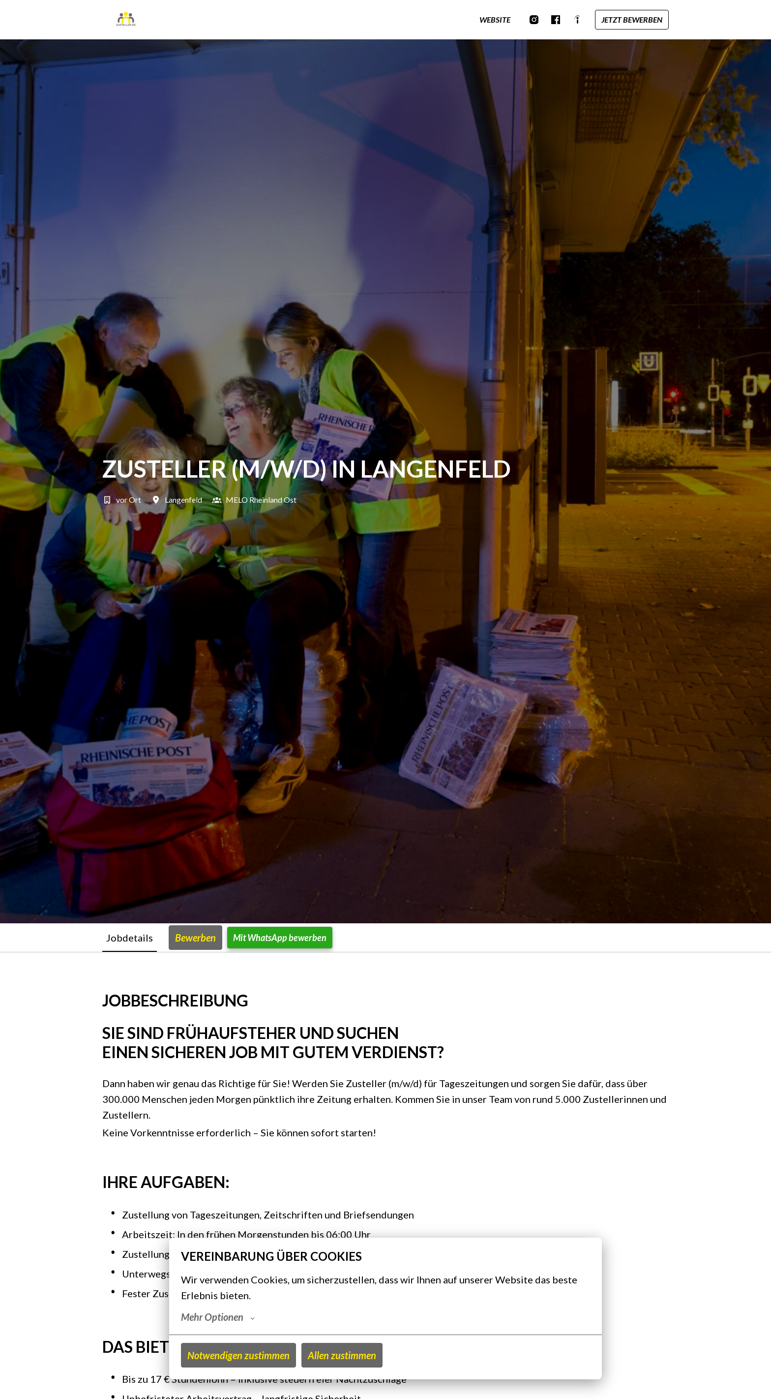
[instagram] (534, 20)
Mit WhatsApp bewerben (279, 937)
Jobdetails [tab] (129, 937)
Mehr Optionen (218, 1317)
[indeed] (577, 20)
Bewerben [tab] (195, 937)
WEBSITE (494, 19)
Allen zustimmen (342, 1355)
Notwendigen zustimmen (238, 1355)
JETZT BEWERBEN (631, 19)
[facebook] (555, 20)
